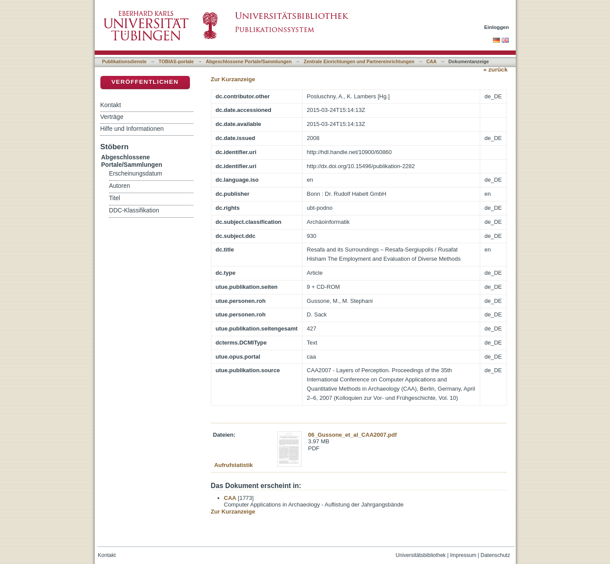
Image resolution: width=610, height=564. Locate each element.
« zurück (495, 69)
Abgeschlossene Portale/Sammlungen (249, 61)
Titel (114, 198)
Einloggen (496, 27)
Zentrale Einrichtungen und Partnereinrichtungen (359, 61)
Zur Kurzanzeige (233, 79)
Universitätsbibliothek (421, 555)
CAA (431, 61)
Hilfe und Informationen (132, 128)
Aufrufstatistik (233, 465)
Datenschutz (495, 555)
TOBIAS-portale (176, 61)
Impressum (463, 555)
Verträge (112, 116)
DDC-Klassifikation (134, 210)
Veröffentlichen (144, 82)
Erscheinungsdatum (135, 173)
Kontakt (110, 104)
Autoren (119, 186)
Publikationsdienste (124, 61)
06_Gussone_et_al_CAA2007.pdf (352, 434)
